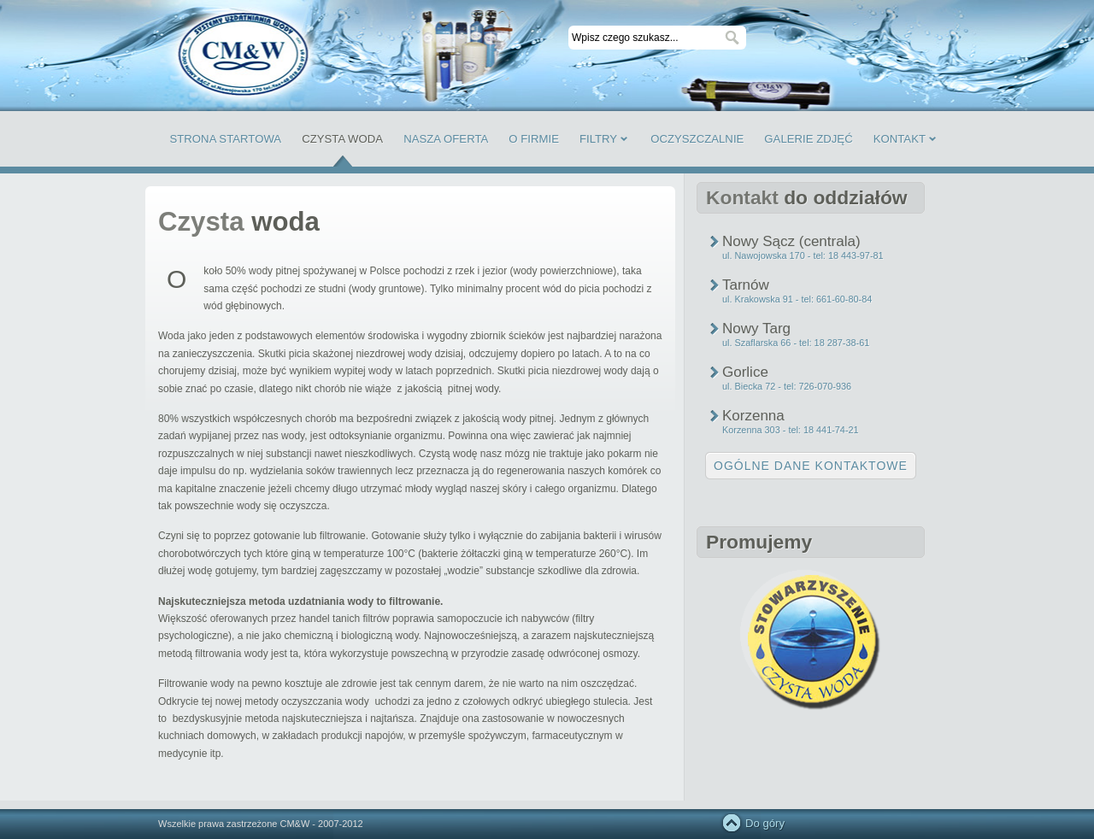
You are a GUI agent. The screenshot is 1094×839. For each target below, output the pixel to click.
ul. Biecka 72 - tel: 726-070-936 (786, 386)
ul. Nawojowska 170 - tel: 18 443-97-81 (803, 255)
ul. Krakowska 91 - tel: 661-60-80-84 (797, 299)
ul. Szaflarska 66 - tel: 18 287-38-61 (795, 342)
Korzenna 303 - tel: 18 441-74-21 (790, 430)
